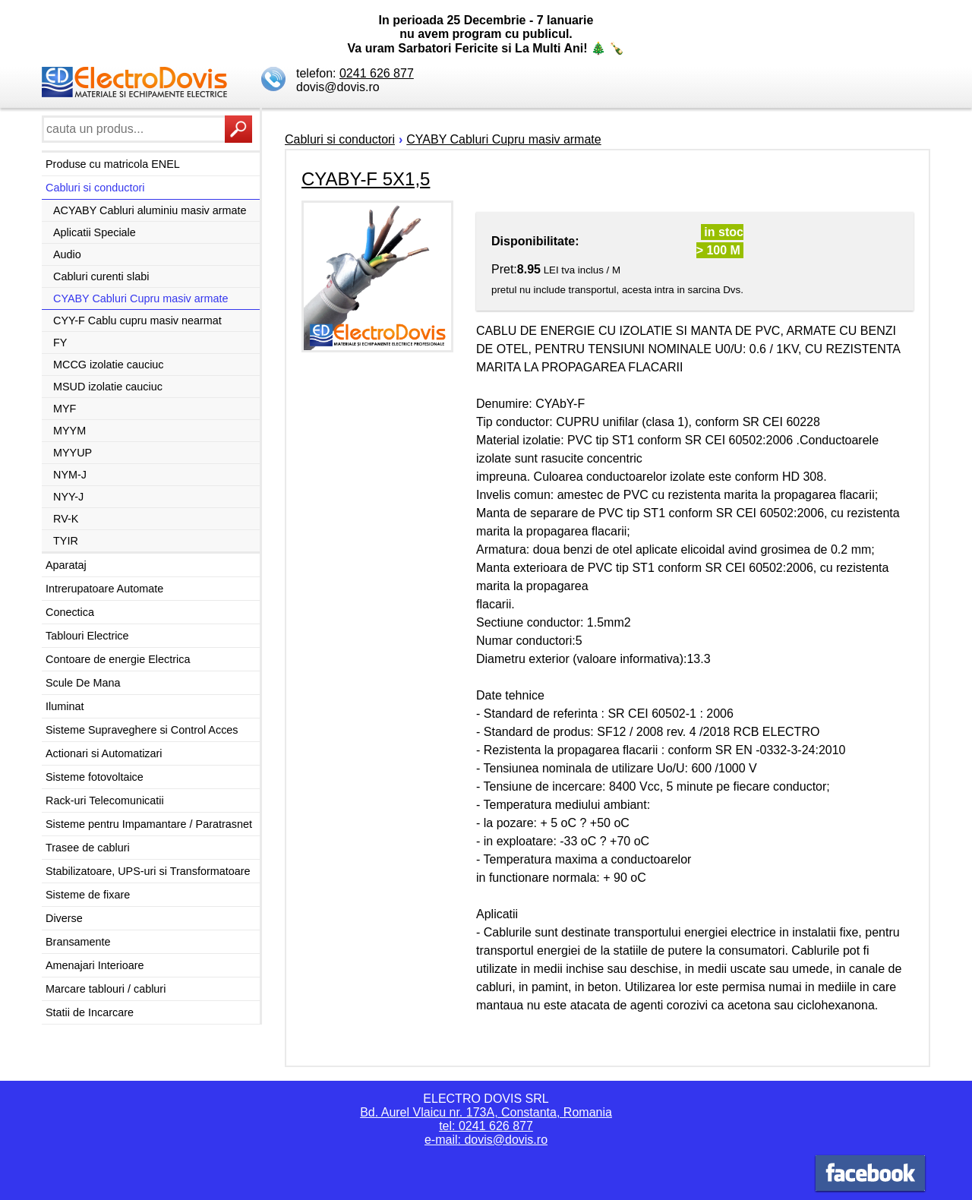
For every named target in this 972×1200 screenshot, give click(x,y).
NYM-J (70, 475)
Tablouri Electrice (87, 636)
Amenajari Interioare (95, 965)
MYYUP (72, 453)
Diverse (64, 918)
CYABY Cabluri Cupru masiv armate (141, 298)
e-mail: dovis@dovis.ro (486, 1139)
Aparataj (66, 565)
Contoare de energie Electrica (118, 659)
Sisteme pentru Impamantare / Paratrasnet (149, 824)
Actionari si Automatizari (104, 753)
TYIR (65, 541)
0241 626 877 (376, 73)
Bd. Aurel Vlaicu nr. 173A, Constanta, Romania (486, 1112)
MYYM (69, 431)
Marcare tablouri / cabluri (106, 989)
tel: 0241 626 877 (486, 1125)
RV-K (65, 519)
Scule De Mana (83, 683)
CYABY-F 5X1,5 (365, 179)
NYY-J (68, 497)
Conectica (70, 612)
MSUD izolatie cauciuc (108, 387)
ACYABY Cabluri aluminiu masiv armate (150, 210)
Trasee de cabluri (88, 848)
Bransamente (78, 942)
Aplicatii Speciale (94, 232)
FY (60, 342)
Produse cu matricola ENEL (113, 164)
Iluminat (65, 706)
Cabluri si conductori (95, 188)
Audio (67, 254)
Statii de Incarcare (90, 1012)
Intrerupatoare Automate (104, 589)
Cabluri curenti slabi (101, 276)
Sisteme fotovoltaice (95, 777)
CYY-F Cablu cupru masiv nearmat (137, 320)
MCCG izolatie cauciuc (108, 364)
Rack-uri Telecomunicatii (105, 800)
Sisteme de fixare (88, 895)
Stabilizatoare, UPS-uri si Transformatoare (148, 871)
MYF (64, 409)
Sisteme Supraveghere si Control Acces (142, 730)
